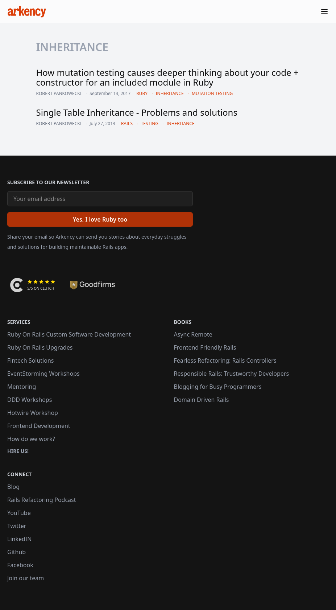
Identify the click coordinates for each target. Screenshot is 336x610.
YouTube (19, 513)
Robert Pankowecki (59, 93)
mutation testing (212, 93)
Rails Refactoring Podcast (41, 500)
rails (127, 123)
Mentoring (21, 387)
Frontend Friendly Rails (205, 347)
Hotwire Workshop (32, 413)
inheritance (169, 93)
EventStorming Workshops (43, 374)
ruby (142, 93)
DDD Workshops (29, 400)
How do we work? (31, 439)
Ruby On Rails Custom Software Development (69, 334)
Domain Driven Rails (201, 400)
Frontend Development (38, 426)
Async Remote (193, 334)
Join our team (25, 578)
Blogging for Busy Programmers (218, 387)
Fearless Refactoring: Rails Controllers (225, 360)
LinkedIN (19, 539)
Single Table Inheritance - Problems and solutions (136, 112)
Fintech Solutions (30, 360)
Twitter (16, 526)
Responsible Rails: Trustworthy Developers (231, 374)
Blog (13, 487)
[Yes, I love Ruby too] (100, 219)
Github (16, 552)
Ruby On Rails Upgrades (39, 347)
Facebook (20, 565)
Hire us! (18, 451)
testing (149, 123)
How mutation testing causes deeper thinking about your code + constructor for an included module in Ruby (167, 77)
